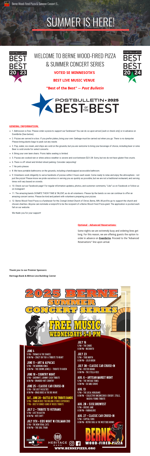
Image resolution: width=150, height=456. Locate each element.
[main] (80, 23)
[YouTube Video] (40, 244)
